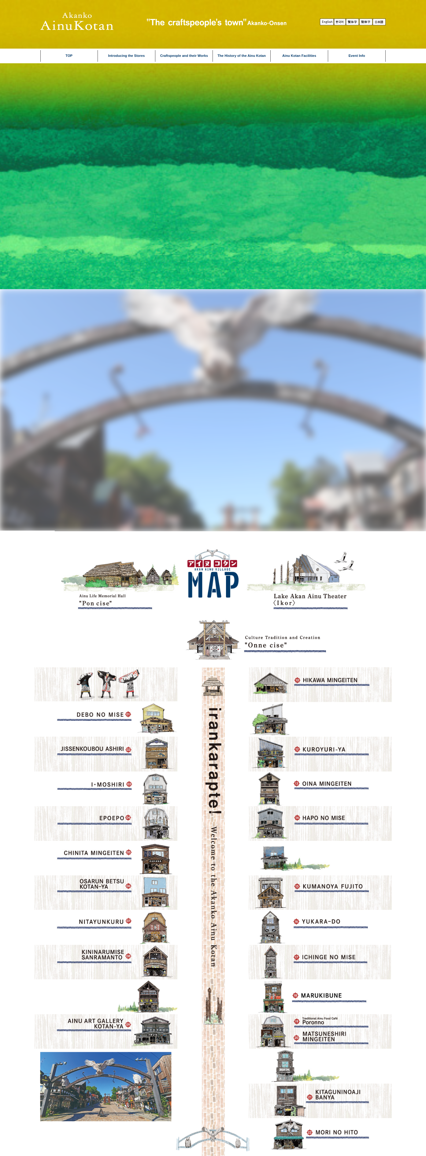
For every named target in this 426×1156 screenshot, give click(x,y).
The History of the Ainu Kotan (241, 55)
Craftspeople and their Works (184, 55)
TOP (68, 55)
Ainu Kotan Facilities (299, 55)
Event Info (357, 55)
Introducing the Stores (126, 55)
